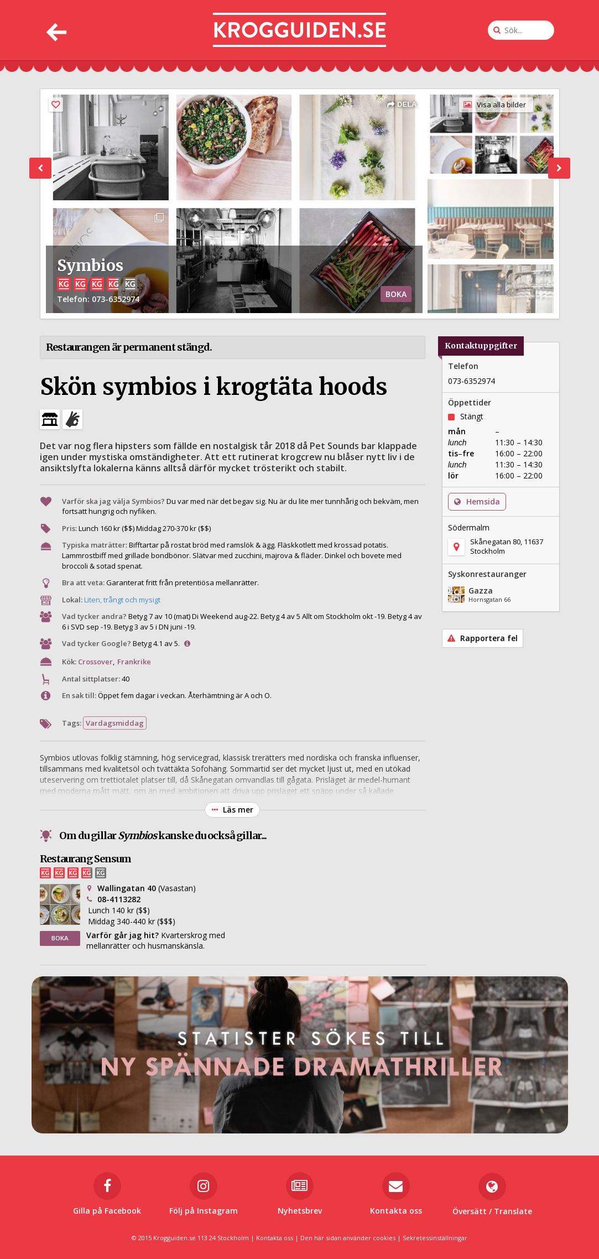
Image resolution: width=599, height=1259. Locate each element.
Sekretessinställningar (435, 1238)
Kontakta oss (274, 1238)
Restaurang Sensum (85, 858)
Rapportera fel (482, 638)
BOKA (396, 294)
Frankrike (134, 662)
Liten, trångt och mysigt (122, 600)
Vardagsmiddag (115, 723)
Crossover (95, 662)
